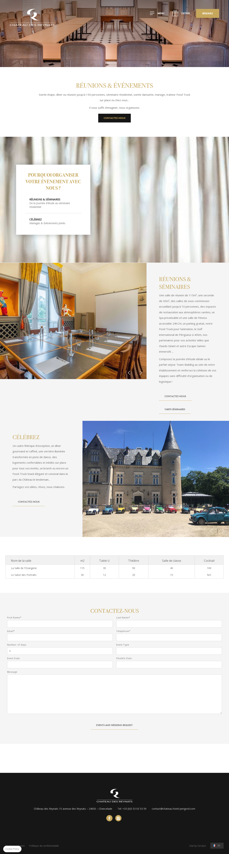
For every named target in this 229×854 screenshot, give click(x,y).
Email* (11, 631)
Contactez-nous (114, 118)
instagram (118, 818)
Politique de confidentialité (44, 845)
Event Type (122, 645)
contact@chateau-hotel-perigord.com (173, 808)
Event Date (13, 658)
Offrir (185, 13)
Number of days (16, 645)
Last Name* (123, 618)
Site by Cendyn (197, 845)
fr (219, 845)
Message (12, 672)
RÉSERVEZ (207, 13)
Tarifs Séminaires (174, 414)
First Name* (14, 618)
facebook (109, 818)
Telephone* (123, 631)
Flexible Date (124, 658)
